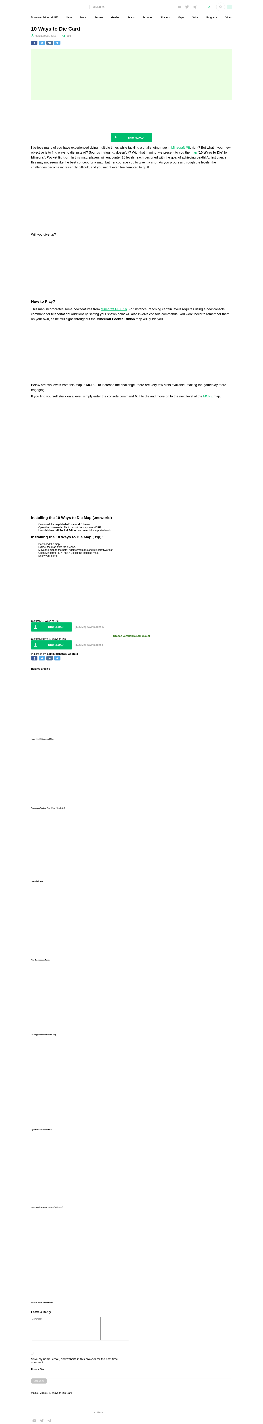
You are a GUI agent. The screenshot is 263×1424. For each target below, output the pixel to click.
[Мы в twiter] (187, 7)
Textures (147, 17)
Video (228, 17)
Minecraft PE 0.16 (114, 309)
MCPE (208, 396)
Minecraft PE (180, 147)
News (69, 17)
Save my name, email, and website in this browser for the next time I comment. (75, 1361)
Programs (212, 17)
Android (73, 653)
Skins (195, 17)
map (194, 152)
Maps (181, 17)
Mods (83, 17)
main (100, 1412)
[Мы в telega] (194, 7)
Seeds (131, 17)
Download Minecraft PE (44, 17)
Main (34, 1392)
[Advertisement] (131, 74)
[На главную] (60, 7)
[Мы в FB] (179, 7)
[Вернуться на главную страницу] (60, 1413)
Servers (98, 17)
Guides (115, 17)
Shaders (165, 17)
